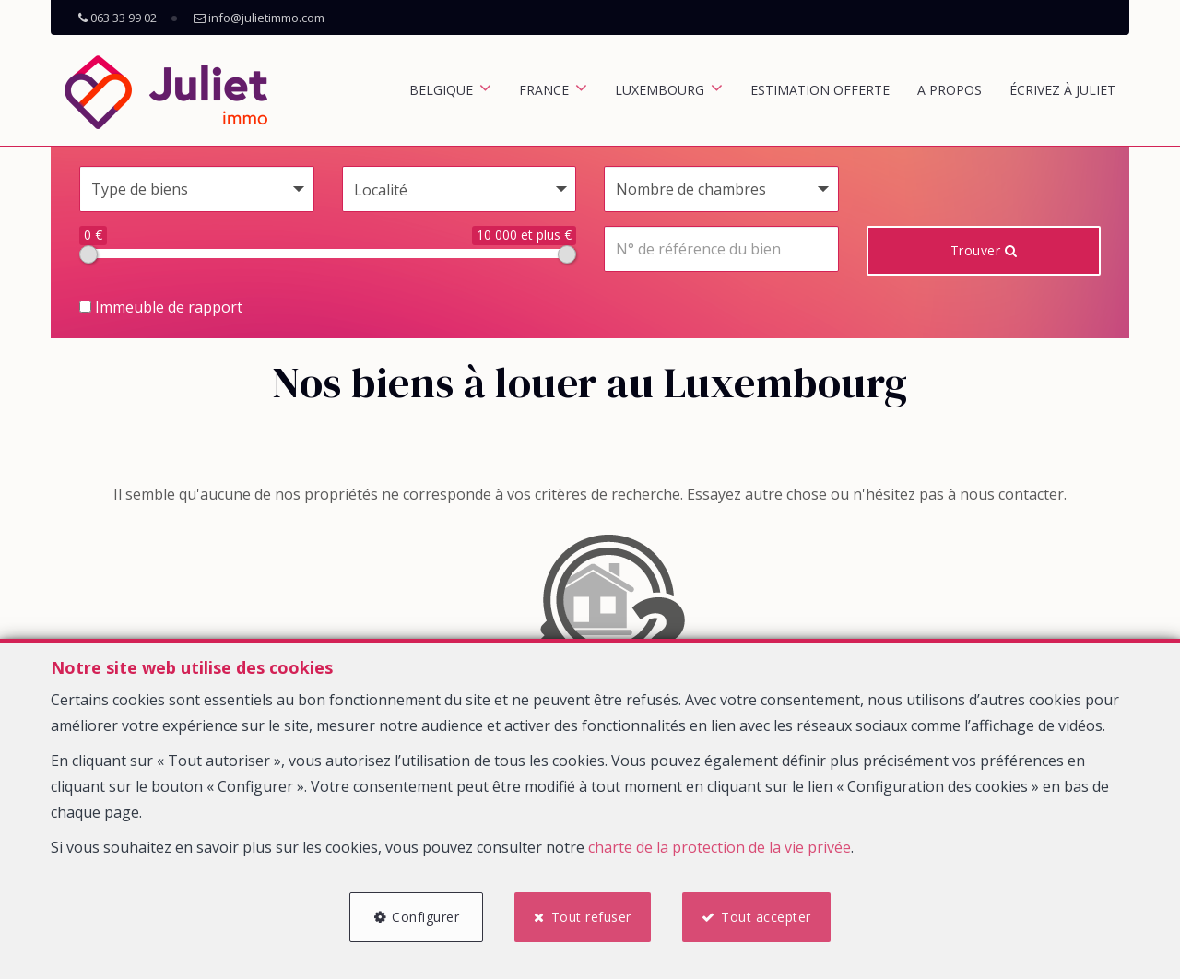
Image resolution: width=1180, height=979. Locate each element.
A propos (949, 90)
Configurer (425, 917)
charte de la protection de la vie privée (719, 847)
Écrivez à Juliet (1062, 90)
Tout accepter (766, 917)
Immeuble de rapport (160, 307)
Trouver (984, 250)
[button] (459, 189)
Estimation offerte (820, 90)
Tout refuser (591, 917)
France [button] (544, 90)
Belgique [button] (441, 90)
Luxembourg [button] (659, 90)
